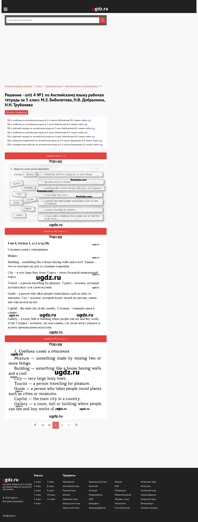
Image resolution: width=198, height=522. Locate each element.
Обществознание (123, 494)
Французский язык (98, 481)
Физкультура (147, 503)
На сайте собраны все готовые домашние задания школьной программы (17, 486)
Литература (120, 490)
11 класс (51, 499)
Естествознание (122, 507)
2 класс (37, 486)
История (93, 490)
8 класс (50, 486)
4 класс (37, 494)
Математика (68, 481)
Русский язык (69, 490)
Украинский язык (71, 507)
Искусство (146, 486)
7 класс (50, 481)
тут (89, 120)
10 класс (51, 494)
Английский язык (71, 486)
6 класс (37, 503)
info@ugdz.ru (9, 515)
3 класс (37, 490)
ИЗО (117, 486)
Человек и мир (122, 499)
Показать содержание (16, 112)
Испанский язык (148, 481)
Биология (93, 486)
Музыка (118, 481)
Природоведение (97, 507)
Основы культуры (149, 507)
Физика (66, 494)
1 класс (37, 481)
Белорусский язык (71, 503)
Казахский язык (148, 499)
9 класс (50, 490)
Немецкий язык (70, 499)
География (94, 503)
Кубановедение (148, 494)
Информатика (95, 494)
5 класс (37, 499)
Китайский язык (148, 490)
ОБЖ (91, 499)
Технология (120, 503)
